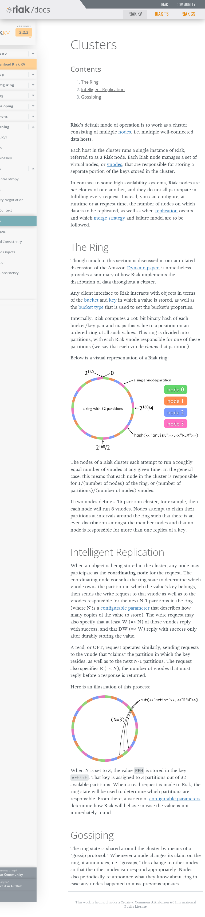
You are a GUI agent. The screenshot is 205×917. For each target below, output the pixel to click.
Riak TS (162, 13)
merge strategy (109, 218)
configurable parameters (174, 798)
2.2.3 (47, 32)
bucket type (91, 307)
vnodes (114, 164)
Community (185, 4)
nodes (124, 132)
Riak (164, 4)
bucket (91, 300)
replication (166, 210)
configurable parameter (124, 608)
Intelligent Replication (103, 89)
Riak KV (135, 13)
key (113, 300)
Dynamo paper (143, 267)
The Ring (89, 82)
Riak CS (188, 13)
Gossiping (91, 97)
